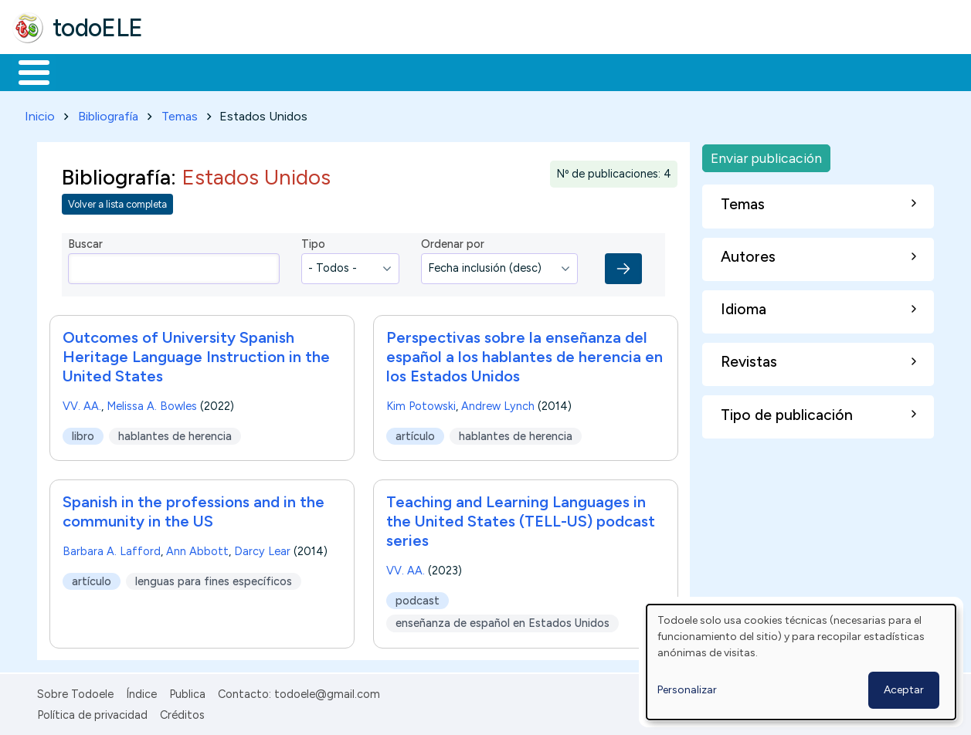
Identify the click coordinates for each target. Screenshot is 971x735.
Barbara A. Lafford (112, 548)
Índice (141, 692)
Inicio (25, 71)
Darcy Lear (262, 548)
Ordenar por (452, 242)
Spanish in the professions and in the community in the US (193, 508)
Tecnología (462, 71)
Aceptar (904, 689)
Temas (179, 113)
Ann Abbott (197, 548)
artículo (415, 433)
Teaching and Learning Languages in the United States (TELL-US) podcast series (520, 518)
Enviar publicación (766, 155)
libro (83, 433)
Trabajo (278, 71)
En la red (365, 71)
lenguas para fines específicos (213, 578)
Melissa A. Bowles (152, 403)
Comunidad (565, 71)
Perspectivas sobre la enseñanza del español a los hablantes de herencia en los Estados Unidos (524, 353)
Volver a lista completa (117, 202)
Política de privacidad (92, 712)
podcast (418, 598)
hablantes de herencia (175, 433)
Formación (186, 71)
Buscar (634, 71)
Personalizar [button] (687, 689)
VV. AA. (82, 403)
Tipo (313, 242)
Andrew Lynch (498, 403)
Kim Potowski (421, 403)
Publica (187, 692)
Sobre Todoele (75, 692)
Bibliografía (108, 113)
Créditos (182, 712)
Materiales (86, 71)
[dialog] (801, 662)
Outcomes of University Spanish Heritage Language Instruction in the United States (196, 353)
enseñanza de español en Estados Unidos (502, 620)
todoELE (98, 27)
